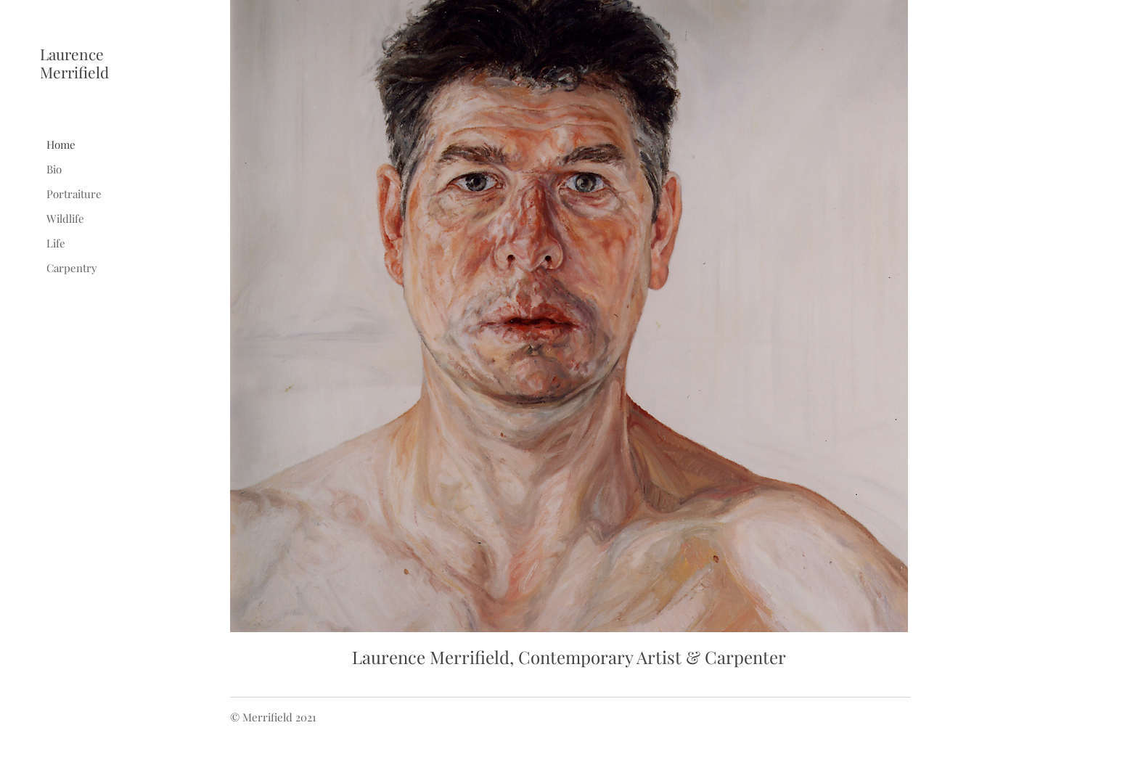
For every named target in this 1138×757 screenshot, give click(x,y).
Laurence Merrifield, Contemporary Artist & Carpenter (569, 656)
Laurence (72, 54)
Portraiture (74, 194)
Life (55, 243)
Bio (54, 169)
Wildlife (65, 218)
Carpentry (71, 268)
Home (60, 144)
